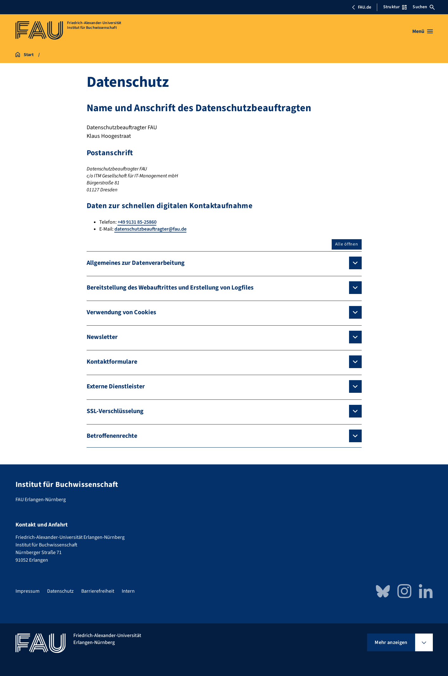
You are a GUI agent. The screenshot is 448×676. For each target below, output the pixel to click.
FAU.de (361, 7)
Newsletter (102, 337)
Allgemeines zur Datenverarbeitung (136, 262)
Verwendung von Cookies (121, 312)
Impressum (27, 591)
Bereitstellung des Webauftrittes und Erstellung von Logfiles (170, 287)
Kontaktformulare (112, 361)
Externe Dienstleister (116, 386)
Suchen (424, 7)
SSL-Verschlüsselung (115, 411)
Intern (128, 591)
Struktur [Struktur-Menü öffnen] (395, 7)
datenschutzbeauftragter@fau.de (150, 229)
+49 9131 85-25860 (137, 222)
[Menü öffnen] (422, 31)
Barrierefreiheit (97, 591)
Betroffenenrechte (112, 435)
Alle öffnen (346, 244)
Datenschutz (60, 591)
